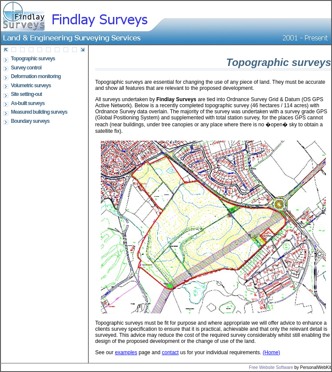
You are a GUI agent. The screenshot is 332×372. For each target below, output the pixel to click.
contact (170, 352)
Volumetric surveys (31, 85)
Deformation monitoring (36, 76)
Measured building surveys (39, 112)
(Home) (271, 352)
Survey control (26, 68)
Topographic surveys (33, 59)
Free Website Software (271, 367)
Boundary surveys (30, 121)
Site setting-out (26, 94)
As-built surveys (27, 103)
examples (126, 352)
